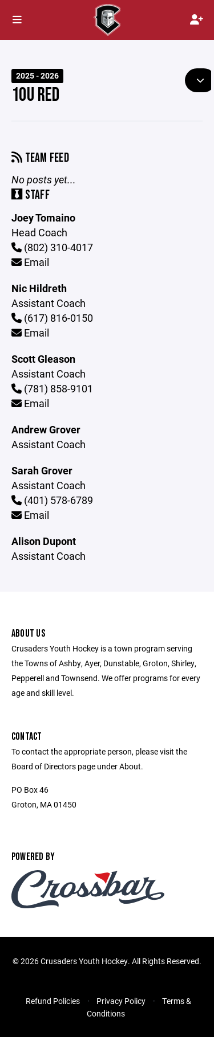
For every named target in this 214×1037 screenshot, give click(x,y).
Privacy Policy (121, 1000)
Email (30, 262)
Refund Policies (53, 1000)
